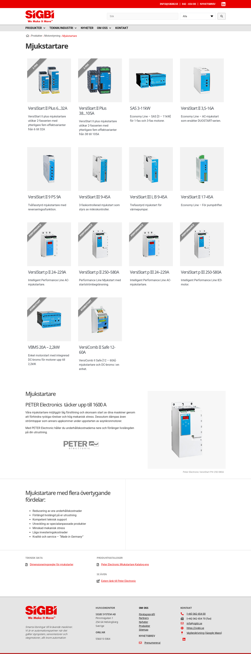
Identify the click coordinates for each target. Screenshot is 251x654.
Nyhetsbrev (207, 4)
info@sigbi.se (169, 4)
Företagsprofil (147, 614)
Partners (144, 618)
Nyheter (143, 622)
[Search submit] (222, 16)
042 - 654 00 (189, 4)
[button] (36, 28)
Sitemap (143, 629)
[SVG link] (39, 16)
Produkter (144, 626)
